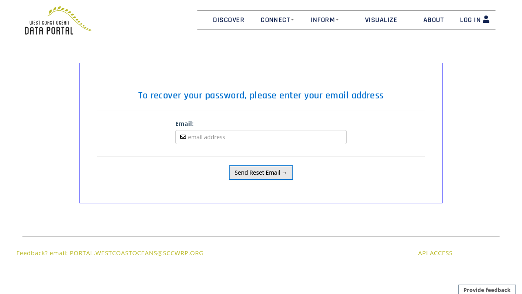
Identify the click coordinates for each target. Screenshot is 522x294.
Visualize (381, 19)
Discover (228, 19)
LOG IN (474, 19)
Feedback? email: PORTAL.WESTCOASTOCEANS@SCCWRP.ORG (109, 253)
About (433, 19)
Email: (184, 123)
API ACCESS (435, 253)
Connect (277, 19)
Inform (324, 19)
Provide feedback (487, 290)
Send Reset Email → (260, 172)
